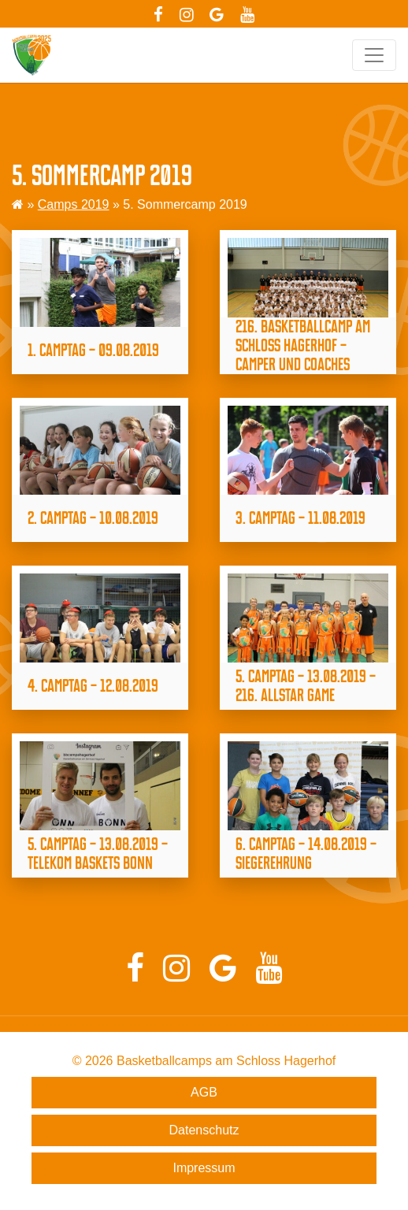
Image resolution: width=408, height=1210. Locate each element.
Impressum (203, 1168)
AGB (204, 1092)
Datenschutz (204, 1130)
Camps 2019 (73, 204)
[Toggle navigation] (374, 55)
